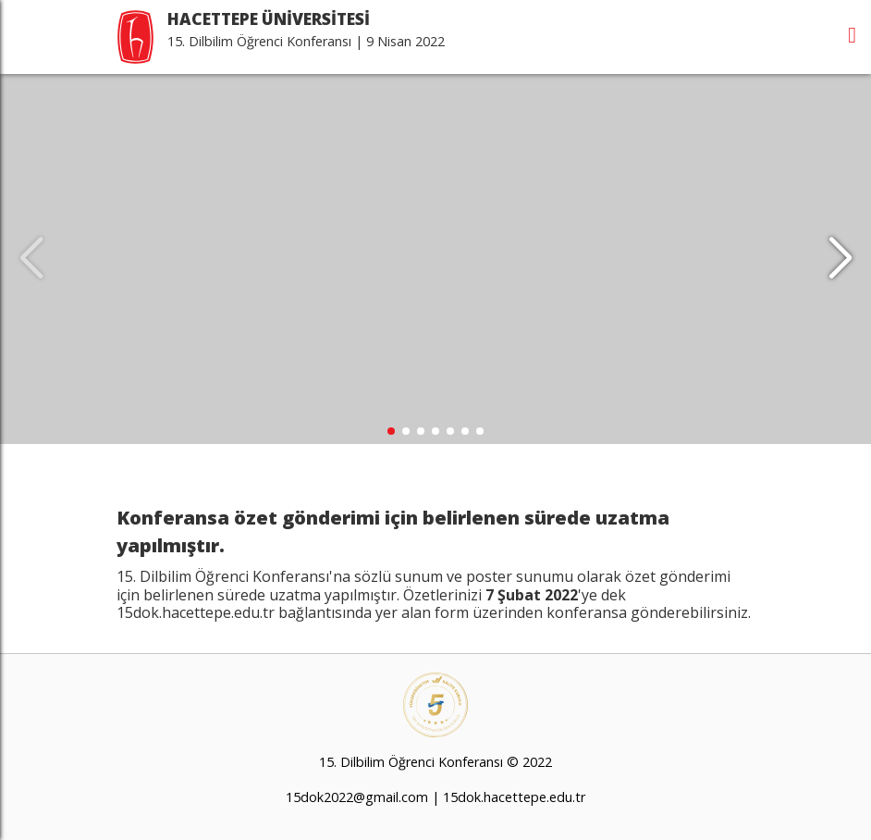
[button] (840, 259)
